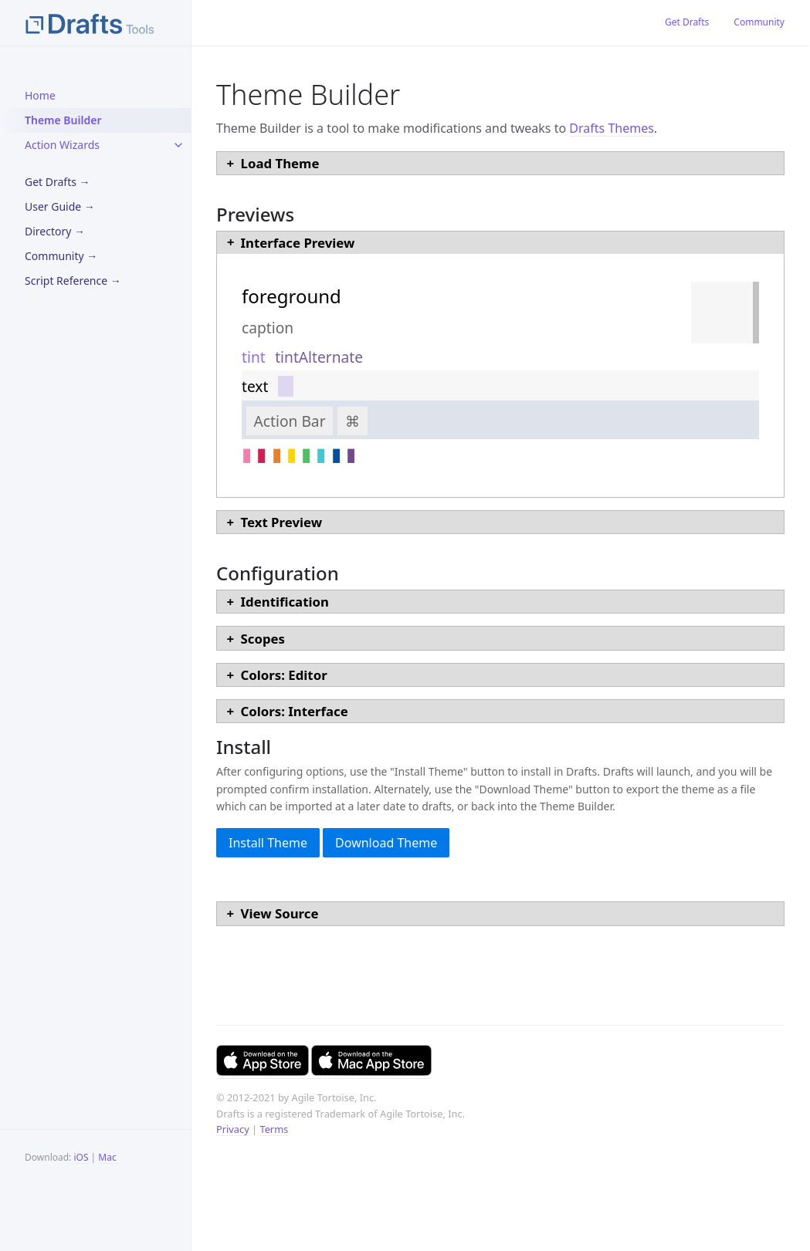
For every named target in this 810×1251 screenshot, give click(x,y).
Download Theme (386, 842)
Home (40, 95)
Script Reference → (73, 280)
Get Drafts (687, 22)
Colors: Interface (294, 711)
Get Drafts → (57, 181)
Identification (285, 601)
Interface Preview (298, 243)
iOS (80, 1157)
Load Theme (280, 163)
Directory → (55, 231)
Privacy (232, 1129)
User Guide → (60, 206)
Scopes (263, 638)
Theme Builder (63, 120)
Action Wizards (62, 144)
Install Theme (268, 842)
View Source (280, 913)
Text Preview (281, 522)
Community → (61, 256)
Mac (107, 1157)
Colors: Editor (284, 675)
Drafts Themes (611, 128)
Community (759, 22)
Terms (273, 1129)
